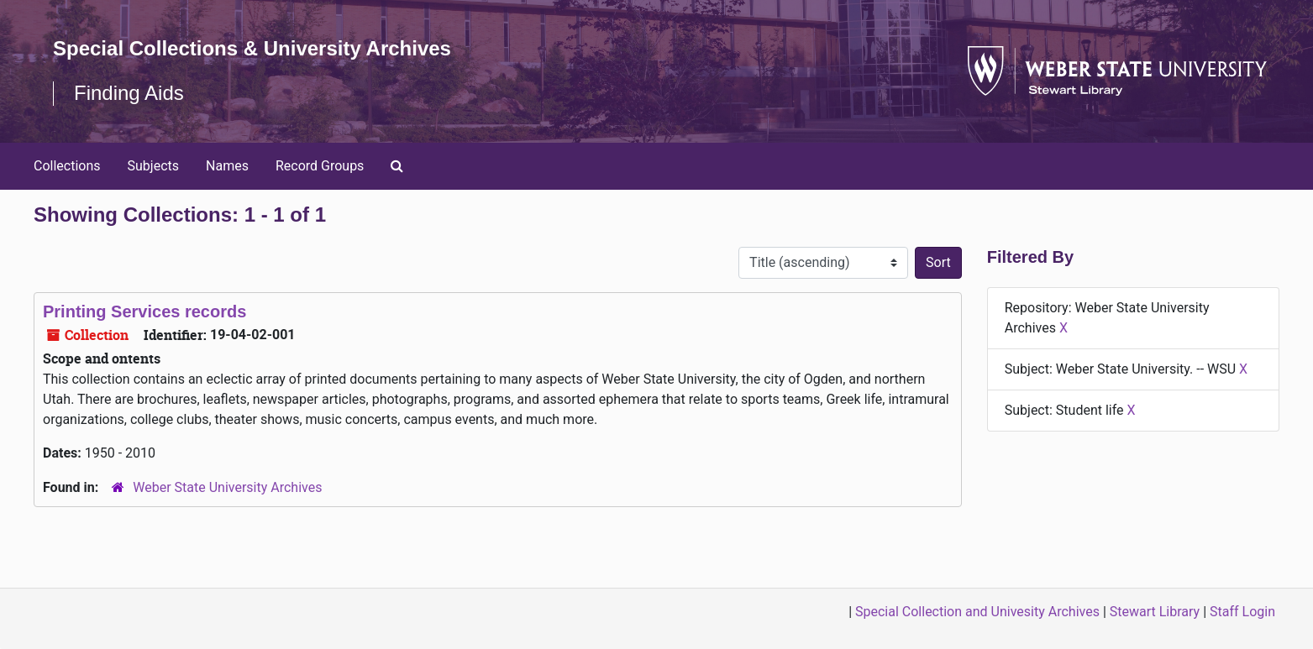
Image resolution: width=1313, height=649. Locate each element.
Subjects (153, 166)
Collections (67, 166)
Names (227, 166)
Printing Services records (144, 311)
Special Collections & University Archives (252, 48)
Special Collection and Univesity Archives (977, 612)
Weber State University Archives (227, 487)
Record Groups (320, 166)
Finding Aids (129, 92)
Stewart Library (1155, 612)
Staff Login (1242, 612)
